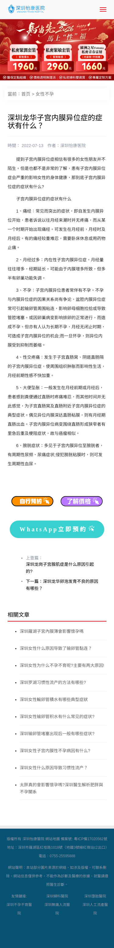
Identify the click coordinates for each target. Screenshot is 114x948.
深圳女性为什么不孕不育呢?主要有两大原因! (62, 665)
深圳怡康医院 (73, 145)
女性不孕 (45, 94)
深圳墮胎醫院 (95, 896)
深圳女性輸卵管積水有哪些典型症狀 (54, 699)
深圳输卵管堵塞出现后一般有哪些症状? (57, 733)
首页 (25, 94)
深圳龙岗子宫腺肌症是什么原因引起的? (60, 568)
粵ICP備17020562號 (90, 839)
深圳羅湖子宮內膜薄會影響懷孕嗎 (52, 631)
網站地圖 (52, 839)
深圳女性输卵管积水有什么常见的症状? (57, 716)
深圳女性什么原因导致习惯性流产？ (54, 767)
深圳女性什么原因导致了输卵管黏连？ (56, 648)
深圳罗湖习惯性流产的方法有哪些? (53, 682)
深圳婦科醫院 (57, 896)
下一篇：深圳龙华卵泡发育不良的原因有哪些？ (62, 585)
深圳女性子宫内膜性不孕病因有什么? (55, 750)
